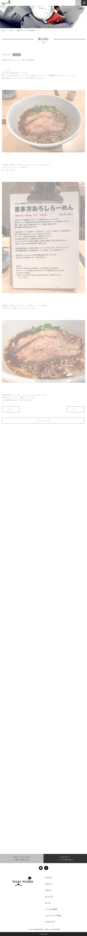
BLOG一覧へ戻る (43, 422)
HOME (3, 30)
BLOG (11, 30)
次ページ (75, 411)
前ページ (10, 411)
